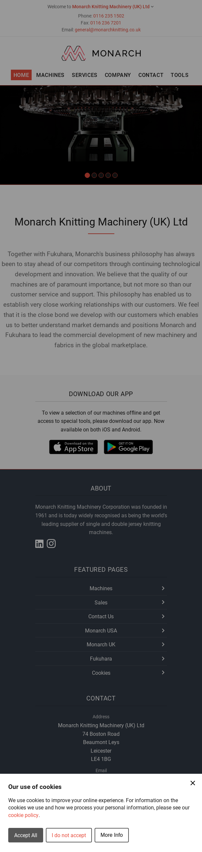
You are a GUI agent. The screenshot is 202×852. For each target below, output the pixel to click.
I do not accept (69, 835)
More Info (112, 835)
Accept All (25, 835)
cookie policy (23, 814)
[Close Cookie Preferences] (193, 783)
